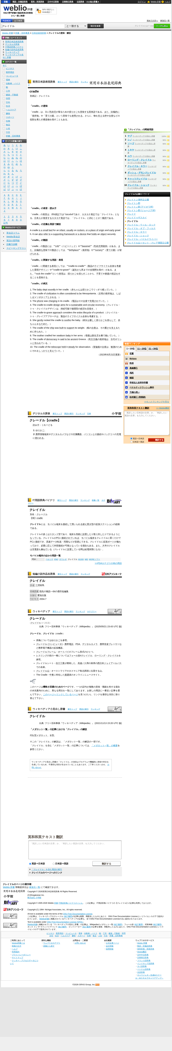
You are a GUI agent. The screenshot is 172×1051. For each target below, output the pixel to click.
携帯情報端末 (42, 434)
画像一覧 (95, 500)
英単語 (92, 112)
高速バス (82, 663)
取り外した (99, 534)
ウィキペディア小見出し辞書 (49, 709)
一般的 (103, 218)
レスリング (41, 655)
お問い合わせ (80, 943)
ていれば (74, 538)
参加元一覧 (165, 21)
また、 (107, 112)
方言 (8, 132)
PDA (78, 644)
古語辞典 (80, 2)
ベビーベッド (69, 246)
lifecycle (87, 312)
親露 (67, 674)
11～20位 (141, 348)
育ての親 (49, 115)
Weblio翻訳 (141, 952)
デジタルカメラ (58, 434)
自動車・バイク (13, 83)
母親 (87, 335)
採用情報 (109, 949)
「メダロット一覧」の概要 (104, 745)
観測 (113, 347)
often (61, 293)
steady (71, 347)
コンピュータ (12, 76)
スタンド (54, 534)
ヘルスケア (11, 110)
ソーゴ (131, 143)
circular (91, 305)
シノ (130, 139)
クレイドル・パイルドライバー (142, 239)
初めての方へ (152, 21)
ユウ (130, 156)
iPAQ (56, 559)
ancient (74, 339)
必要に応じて (47, 545)
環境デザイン (40, 269)
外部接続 (58, 545)
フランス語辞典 (143, 960)
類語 (45, 246)
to (63, 320)
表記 (57, 214)
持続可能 (65, 308)
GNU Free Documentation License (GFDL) (65, 922)
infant (62, 230)
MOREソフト (94, 559)
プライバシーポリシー (21, 955)
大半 (104, 545)
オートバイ (63, 652)
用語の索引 (74, 82)
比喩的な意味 (40, 250)
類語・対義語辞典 (20, 2)
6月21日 (111, 354)
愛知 (39, 595)
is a (40, 230)
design (56, 305)
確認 (132, 378)
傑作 (59, 591)
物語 (48, 591)
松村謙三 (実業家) (138, 397)
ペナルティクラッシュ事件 (142, 387)
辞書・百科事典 (22, 33)
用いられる (77, 524)
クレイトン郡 (133, 203)
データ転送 (56, 541)
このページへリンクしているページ (60, 694)
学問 (8, 98)
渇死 (132, 373)
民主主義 (93, 339)
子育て (99, 273)
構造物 (46, 119)
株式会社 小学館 (34, 898)
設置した (87, 534)
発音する (47, 218)
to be (79, 293)
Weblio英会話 (13, 236)
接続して (67, 524)
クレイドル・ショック (138, 185)
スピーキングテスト (16, 248)
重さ (107, 328)
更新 (117, 354)
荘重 (132, 353)
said (62, 339)
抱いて (108, 335)
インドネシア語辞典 (145, 963)
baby (39, 289)
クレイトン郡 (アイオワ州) (140, 207)
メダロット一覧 (39, 729)
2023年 (103, 354)
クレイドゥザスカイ (137, 217)
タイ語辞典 (142, 966)
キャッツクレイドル (137, 178)
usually (69, 230)
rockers (80, 230)
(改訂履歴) (68, 916)
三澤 (37, 585)
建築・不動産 (12, 95)
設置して (71, 549)
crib (57, 246)
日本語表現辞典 (39, 33)
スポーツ (10, 117)
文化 (8, 102)
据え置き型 (88, 524)
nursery (98, 250)
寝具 (105, 246)
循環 (74, 308)
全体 (112, 266)
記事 (54, 729)
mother (40, 335)
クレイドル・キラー (137, 166)
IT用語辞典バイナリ (44, 500)
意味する (84, 112)
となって (73, 545)
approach (57, 312)
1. (31, 289)
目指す (90, 308)
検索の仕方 (16, 946)
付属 (75, 434)
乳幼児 (52, 112)
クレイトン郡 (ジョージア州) (141, 210)
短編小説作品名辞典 (44, 574)
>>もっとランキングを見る (156, 401)
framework (69, 234)
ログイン (142, 1)
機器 (79, 434)
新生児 (95, 335)
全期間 (93, 269)
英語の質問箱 (13, 240)
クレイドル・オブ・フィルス (141, 228)
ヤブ (130, 136)
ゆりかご (40, 430)
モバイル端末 (54, 524)
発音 (45, 214)
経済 (82, 308)
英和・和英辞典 (37, 2)
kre (67, 214)
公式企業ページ (112, 943)
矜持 (132, 363)
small (45, 230)
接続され (66, 538)
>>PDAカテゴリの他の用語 (108, 563)
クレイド (131, 214)
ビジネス (10, 68)
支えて (53, 351)
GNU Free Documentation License (77, 914)
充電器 (35, 549)
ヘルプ (167, 2)
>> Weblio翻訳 (162, 408)
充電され (94, 301)
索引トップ (62, 82)
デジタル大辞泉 (41, 413)
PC (57, 538)
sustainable (77, 305)
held (64, 347)
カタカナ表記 (88, 214)
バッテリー (109, 434)
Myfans (133, 358)
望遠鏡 (96, 347)
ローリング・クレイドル (106, 655)
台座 (111, 115)
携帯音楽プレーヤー (110, 644)
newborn (61, 335)
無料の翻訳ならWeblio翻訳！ (48, 10)
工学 (8, 91)
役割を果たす (36, 119)
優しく (92, 320)
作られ (37, 331)
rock (38, 273)
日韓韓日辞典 (67, 2)
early (111, 230)
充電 (119, 434)
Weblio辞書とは (18, 943)
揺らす (82, 273)
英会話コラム (13, 233)
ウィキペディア (41, 611)
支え (100, 115)
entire (80, 312)
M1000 (81, 559)
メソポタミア (40, 297)
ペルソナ (49, 559)
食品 (8, 125)
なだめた (43, 324)
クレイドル (36, 623)
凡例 (89, 413)
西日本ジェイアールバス (109, 663)
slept (44, 289)
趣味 (8, 113)
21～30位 (153, 348)
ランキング (80, 413)
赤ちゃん (75, 289)
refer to (47, 234)
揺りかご (73, 112)
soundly (52, 289)
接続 (37, 541)
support (70, 328)
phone (40, 301)
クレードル (41, 514)
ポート (111, 541)
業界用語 (10, 72)
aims (63, 305)
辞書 (6, 2)
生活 (8, 106)
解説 (85, 729)
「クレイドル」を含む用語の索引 (46, 869)
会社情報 (109, 946)
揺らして (111, 320)
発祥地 (35, 115)
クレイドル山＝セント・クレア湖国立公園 (148, 242)
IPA (53, 214)
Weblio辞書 (44, 919)
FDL (32, 735)
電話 (74, 301)
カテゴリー (91, 611)
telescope (56, 347)
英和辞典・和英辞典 (145, 949)
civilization (51, 293)
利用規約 (15, 952)
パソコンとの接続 (92, 434)
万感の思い (135, 392)
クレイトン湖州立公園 (138, 199)
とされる (51, 297)
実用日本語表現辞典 (44, 81)
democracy (51, 339)
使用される (77, 115)
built (61, 328)
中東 (51, 674)
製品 (90, 266)
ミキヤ (131, 150)
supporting (58, 234)
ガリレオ (63, 559)
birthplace (74, 250)
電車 (8, 80)
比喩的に (115, 112)
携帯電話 (69, 644)
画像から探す (49, 946)
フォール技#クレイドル (80, 655)
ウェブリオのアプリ (51, 943)
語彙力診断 (11, 244)
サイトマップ (17, 958)
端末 (71, 534)
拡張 (98, 524)
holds (94, 234)
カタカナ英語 (58, 218)
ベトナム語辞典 (143, 969)
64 (54, 591)
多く (45, 534)
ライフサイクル (102, 266)
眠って (105, 289)
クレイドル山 (42, 671)
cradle (39, 518)
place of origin (97, 230)
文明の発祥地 (105, 293)
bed (50, 230)
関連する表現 (49, 266)
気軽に (79, 534)
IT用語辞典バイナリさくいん (71, 903)
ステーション (106, 524)
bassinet (86, 246)
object (104, 234)
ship (52, 328)
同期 (66, 541)
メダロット (41, 735)
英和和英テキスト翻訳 (45, 836)
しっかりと (44, 351)
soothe (67, 320)
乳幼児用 (98, 246)
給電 (87, 549)
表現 (61, 273)
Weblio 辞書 (156, 2)
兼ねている (46, 549)
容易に (78, 541)
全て (5, 65)
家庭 (107, 273)
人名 (8, 128)
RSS (97, 985)
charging (53, 301)
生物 (8, 121)
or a (88, 230)
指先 (41, 591)
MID (86, 559)
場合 (85, 545)
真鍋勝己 (134, 368)
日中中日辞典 (53, 2)
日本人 (37, 218)
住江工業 (60, 663)
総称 (117, 524)
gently (40, 320)
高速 (48, 541)
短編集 (65, 591)
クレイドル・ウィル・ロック (141, 225)
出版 (44, 595)
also (41, 234)
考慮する (93, 316)
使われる (39, 438)
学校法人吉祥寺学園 (139, 382)
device (83, 234)
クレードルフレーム (46, 652)
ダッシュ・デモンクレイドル (142, 172)
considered (70, 293)
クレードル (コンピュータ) (49, 644)
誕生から (77, 269)
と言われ (36, 343)
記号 (5, 222)
